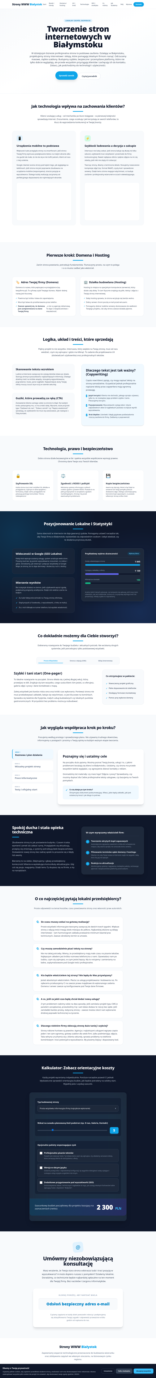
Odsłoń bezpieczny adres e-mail (78, 1303)
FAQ (121, 4)
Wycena (129, 4)
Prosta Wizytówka (50, 659)
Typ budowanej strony (48, 1101)
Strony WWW (27, 4)
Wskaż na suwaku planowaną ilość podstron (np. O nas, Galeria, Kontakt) (72, 1122)
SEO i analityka (95, 4)
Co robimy (105, 4)
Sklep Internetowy (105, 659)
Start (44, 4)
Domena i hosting (63, 4)
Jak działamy (114, 4)
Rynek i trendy (51, 4)
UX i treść (74, 4)
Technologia (84, 4)
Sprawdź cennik (65, 74)
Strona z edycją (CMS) (78, 659)
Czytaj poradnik (90, 74)
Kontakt (139, 4)
